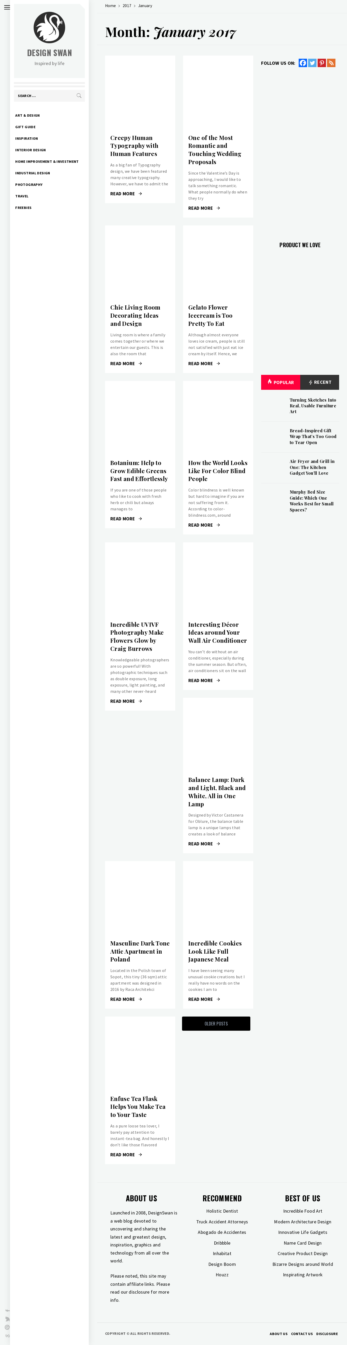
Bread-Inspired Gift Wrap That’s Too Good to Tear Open (313, 436)
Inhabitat (222, 1253)
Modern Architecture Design (302, 1222)
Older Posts (216, 1023)
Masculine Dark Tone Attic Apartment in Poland (140, 951)
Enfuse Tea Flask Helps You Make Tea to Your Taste (137, 1107)
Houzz (222, 1275)
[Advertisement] (300, 151)
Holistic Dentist (222, 1211)
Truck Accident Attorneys (222, 1222)
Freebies (32, 207)
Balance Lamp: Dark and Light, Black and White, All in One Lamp (217, 792)
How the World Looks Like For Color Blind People (217, 471)
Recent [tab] (320, 382)
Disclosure (327, 1333)
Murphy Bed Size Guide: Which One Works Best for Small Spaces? (312, 500)
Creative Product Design (303, 1253)
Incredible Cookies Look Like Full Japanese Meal (215, 951)
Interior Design (39, 150)
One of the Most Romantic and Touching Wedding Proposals (215, 150)
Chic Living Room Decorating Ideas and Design (135, 315)
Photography (37, 184)
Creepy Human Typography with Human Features (134, 146)
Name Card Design (303, 1243)
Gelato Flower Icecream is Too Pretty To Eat (210, 315)
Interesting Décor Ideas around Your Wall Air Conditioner (217, 632)
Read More (126, 194)
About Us (279, 1333)
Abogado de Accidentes (222, 1232)
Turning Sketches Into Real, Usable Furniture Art (313, 405)
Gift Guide (34, 127)
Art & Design (36, 115)
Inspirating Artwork (303, 1275)
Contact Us (302, 1333)
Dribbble (222, 1243)
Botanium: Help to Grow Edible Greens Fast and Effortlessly (139, 471)
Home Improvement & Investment (55, 161)
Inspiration (35, 138)
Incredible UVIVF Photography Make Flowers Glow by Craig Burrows (137, 636)
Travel (30, 196)
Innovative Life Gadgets (302, 1232)
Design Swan (57, 52)
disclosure (139, 1292)
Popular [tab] (280, 382)
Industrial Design (41, 173)
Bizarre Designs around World (302, 1264)
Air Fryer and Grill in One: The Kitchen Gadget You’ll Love (312, 467)
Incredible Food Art (303, 1211)
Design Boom (222, 1264)
